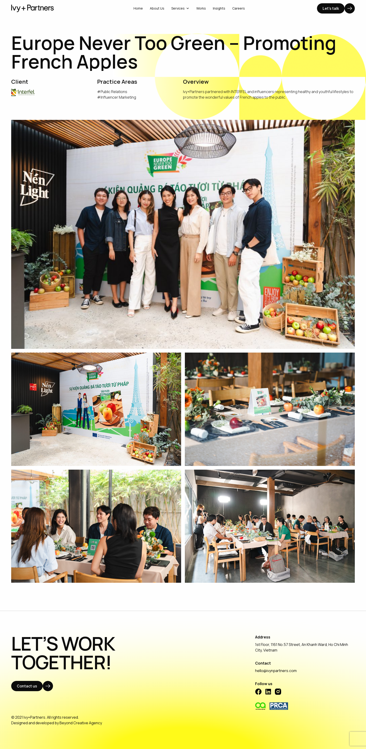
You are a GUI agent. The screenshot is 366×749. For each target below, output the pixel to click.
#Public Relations (112, 91)
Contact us (27, 686)
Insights (219, 8)
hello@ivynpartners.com (276, 670)
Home (138, 8)
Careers (238, 8)
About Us (157, 8)
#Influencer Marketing (116, 97)
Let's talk (331, 8)
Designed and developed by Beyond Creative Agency (56, 722)
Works (201, 8)
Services (180, 8)
